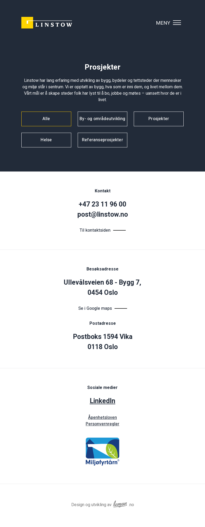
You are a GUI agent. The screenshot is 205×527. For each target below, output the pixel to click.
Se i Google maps (95, 308)
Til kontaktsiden (95, 230)
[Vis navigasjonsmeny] (177, 23)
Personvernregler (102, 424)
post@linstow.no (102, 215)
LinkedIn (102, 401)
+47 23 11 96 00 (102, 204)
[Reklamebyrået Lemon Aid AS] (120, 503)
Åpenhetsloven (102, 417)
